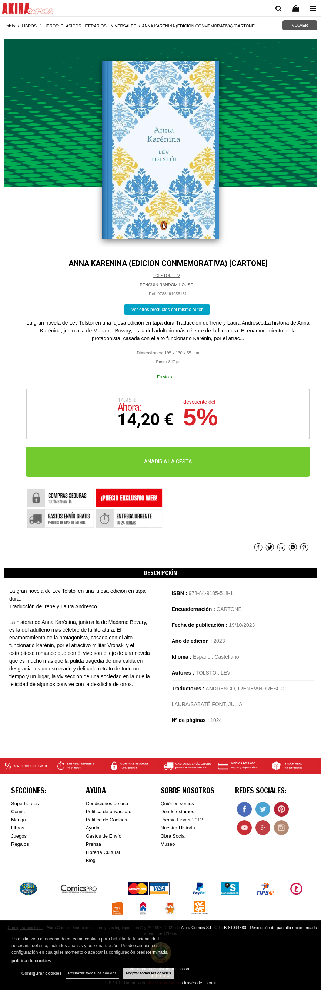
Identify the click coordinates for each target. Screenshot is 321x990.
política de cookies (31, 960)
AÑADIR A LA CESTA (168, 461)
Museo (168, 844)
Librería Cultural (103, 852)
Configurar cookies (41, 973)
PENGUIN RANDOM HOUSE (166, 285)
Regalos (20, 844)
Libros (17, 828)
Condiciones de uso (107, 803)
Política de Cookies (106, 819)
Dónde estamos (177, 811)
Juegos (19, 836)
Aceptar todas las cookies (148, 973)
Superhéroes (25, 803)
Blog (91, 860)
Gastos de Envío (103, 836)
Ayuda (93, 828)
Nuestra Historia (178, 828)
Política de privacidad (109, 811)
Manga (18, 819)
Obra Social (173, 836)
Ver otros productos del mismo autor (167, 309)
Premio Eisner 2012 (182, 819)
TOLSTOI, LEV (166, 275)
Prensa (93, 844)
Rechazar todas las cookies (92, 973)
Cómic (18, 811)
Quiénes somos (177, 803)
